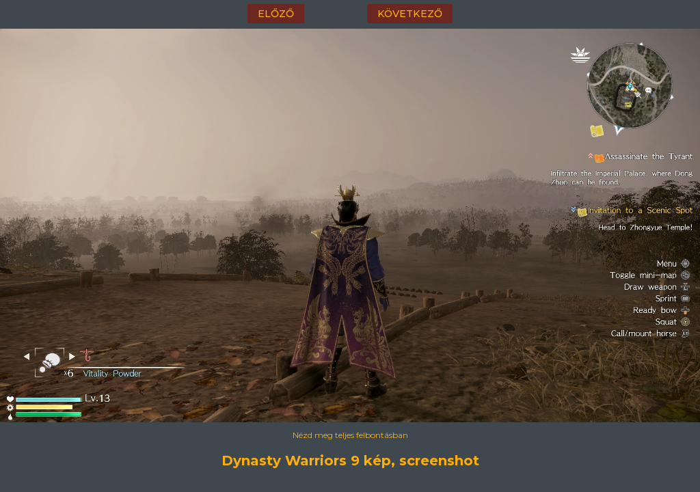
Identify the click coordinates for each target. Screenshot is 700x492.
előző (276, 14)
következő (409, 14)
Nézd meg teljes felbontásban (350, 435)
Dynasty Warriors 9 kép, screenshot (350, 460)
